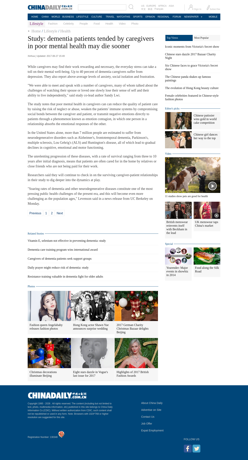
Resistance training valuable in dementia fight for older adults (65, 276)
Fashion (53, 23)
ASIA (171, 6)
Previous (35, 213)
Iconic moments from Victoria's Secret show (192, 46)
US (142, 6)
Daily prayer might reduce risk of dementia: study (58, 267)
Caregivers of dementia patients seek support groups (60, 258)
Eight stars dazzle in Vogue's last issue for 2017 (90, 373)
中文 (143, 9)
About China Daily (152, 403)
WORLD (56, 16)
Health (109, 23)
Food (97, 23)
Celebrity (68, 23)
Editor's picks (172, 108)
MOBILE (213, 16)
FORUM (177, 16)
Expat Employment (152, 430)
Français (159, 9)
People (84, 23)
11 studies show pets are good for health (186, 196)
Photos (31, 286)
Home (36, 31)
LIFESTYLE (82, 16)
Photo (134, 23)
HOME (34, 16)
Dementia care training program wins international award (63, 249)
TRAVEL (110, 16)
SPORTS (137, 16)
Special (169, 243)
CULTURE (96, 16)
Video (122, 23)
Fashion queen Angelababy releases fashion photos (46, 326)
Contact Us (147, 416)
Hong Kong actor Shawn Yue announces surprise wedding (91, 326)
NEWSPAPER (191, 16)
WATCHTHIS (123, 16)
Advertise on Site (151, 409)
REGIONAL (163, 16)
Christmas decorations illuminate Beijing (43, 373)
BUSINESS (68, 16)
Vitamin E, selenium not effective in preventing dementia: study (67, 240)
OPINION (150, 16)
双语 (150, 9)
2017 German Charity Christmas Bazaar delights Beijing (133, 328)
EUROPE (151, 6)
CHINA (45, 16)
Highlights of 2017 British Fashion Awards (133, 373)
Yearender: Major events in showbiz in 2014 (177, 271)
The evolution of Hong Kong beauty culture (192, 88)
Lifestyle (50, 31)
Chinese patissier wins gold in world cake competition (205, 119)
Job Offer (146, 423)
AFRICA (162, 6)
